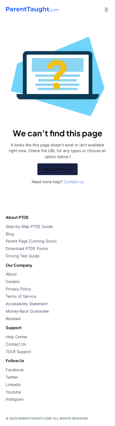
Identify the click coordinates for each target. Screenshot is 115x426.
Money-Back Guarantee (27, 311)
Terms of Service (21, 296)
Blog (10, 233)
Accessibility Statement (26, 303)
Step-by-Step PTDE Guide (29, 226)
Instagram (15, 399)
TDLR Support (18, 351)
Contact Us (16, 344)
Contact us (74, 181)
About (11, 274)
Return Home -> (57, 169)
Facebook (15, 369)
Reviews (13, 318)
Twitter (12, 377)
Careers (13, 281)
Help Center (16, 336)
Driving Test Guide (22, 256)
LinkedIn (13, 384)
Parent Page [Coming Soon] (31, 241)
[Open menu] (106, 9)
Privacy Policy (18, 289)
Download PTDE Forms (27, 248)
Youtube (13, 391)
